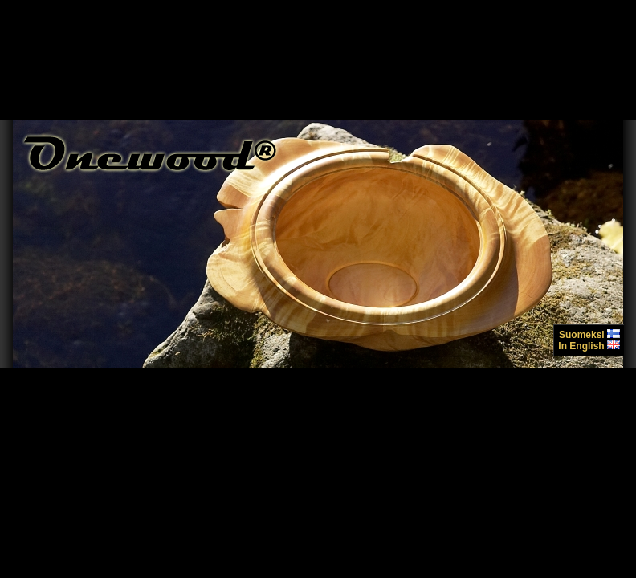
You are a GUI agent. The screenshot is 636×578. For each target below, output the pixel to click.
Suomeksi (589, 334)
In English (589, 346)
